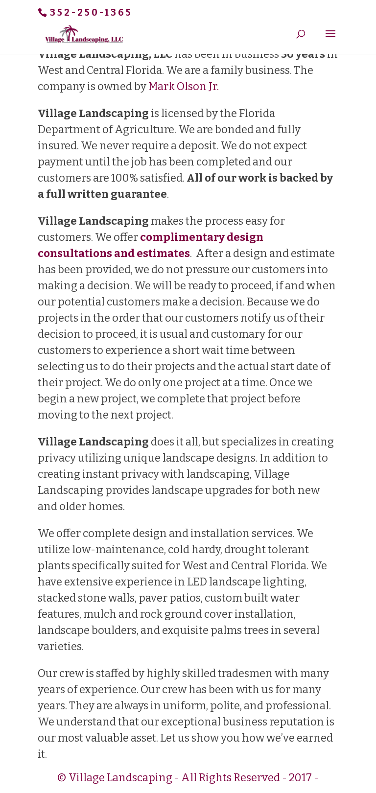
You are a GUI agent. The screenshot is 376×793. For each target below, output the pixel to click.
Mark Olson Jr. (183, 86)
